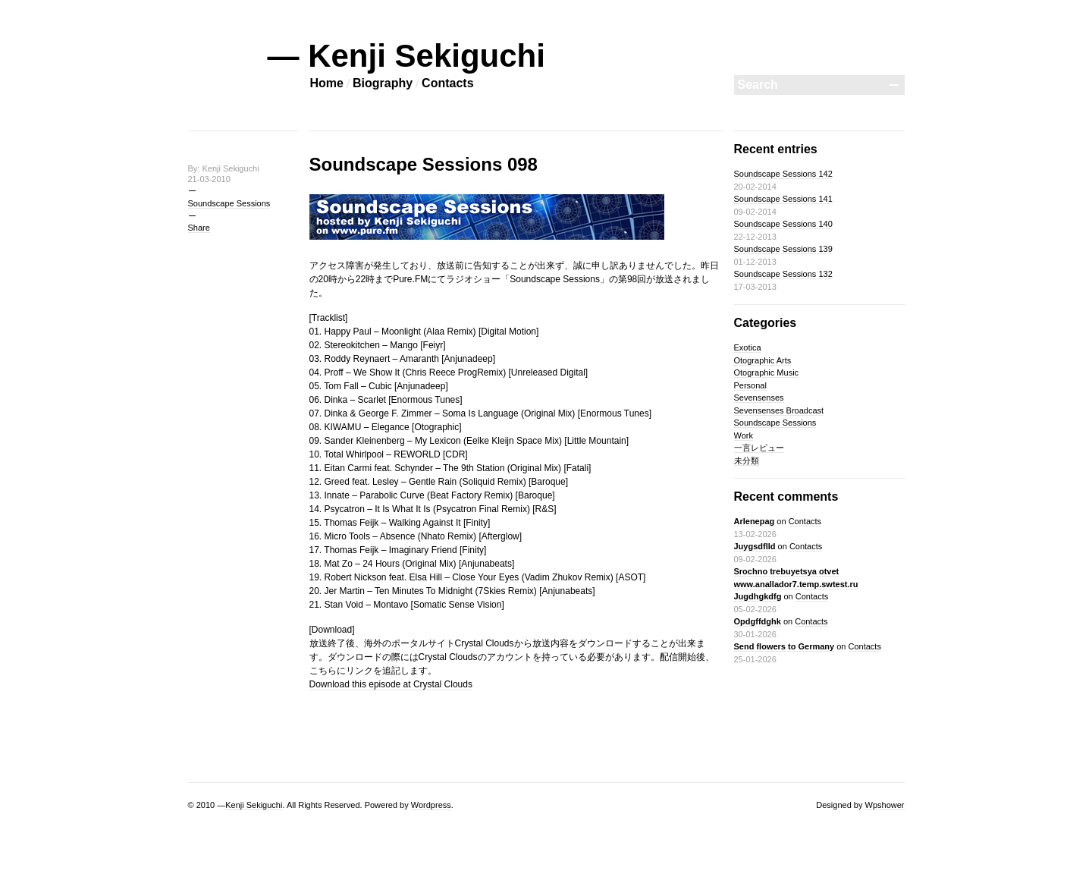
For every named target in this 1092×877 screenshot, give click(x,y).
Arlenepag (754, 521)
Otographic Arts (763, 360)
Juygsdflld (755, 546)
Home (327, 83)
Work (743, 435)
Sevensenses (759, 397)
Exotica (747, 347)
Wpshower (885, 804)
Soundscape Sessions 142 (783, 173)
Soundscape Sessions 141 (783, 198)
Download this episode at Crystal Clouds (390, 684)
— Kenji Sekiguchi (406, 56)
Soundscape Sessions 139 (783, 248)
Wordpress (431, 804)
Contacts (447, 83)
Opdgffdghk (757, 621)
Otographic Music (766, 372)
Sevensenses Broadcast (779, 410)
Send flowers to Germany (784, 646)
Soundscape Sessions (229, 203)
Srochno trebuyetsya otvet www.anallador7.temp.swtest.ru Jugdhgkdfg (796, 584)
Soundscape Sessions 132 (783, 273)
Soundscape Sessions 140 (783, 223)
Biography (383, 83)
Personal (750, 385)
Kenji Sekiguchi (253, 804)
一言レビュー (759, 447)
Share (199, 227)
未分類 (746, 460)
